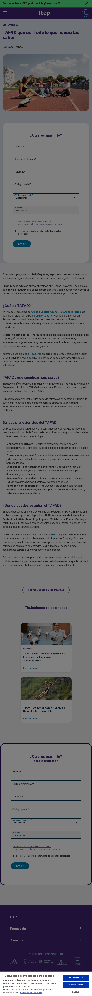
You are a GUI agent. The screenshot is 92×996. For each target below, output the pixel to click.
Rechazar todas (76, 985)
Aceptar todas (76, 978)
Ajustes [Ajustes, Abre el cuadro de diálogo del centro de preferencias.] (75, 991)
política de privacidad (31, 992)
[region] (46, 983)
